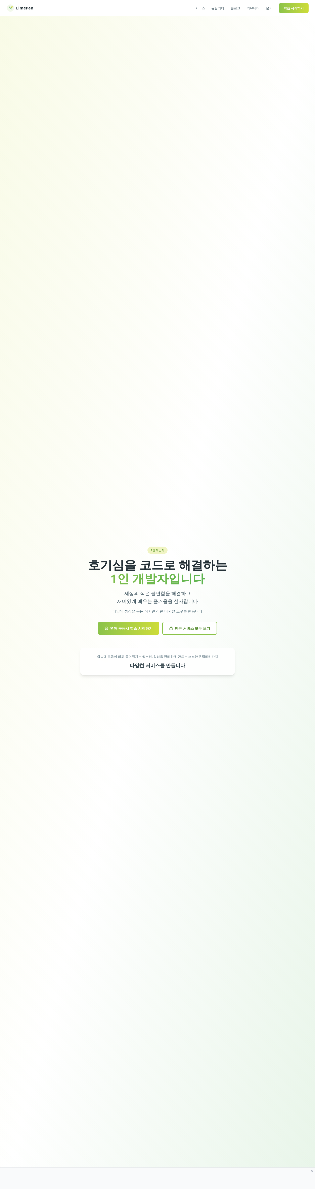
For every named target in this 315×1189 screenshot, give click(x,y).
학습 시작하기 (294, 8)
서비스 (200, 8)
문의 (269, 8)
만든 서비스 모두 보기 (189, 628)
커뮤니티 (253, 8)
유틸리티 (217, 8)
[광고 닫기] (311, 1170)
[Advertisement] (152, 1178)
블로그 (235, 8)
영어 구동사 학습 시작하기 (128, 628)
